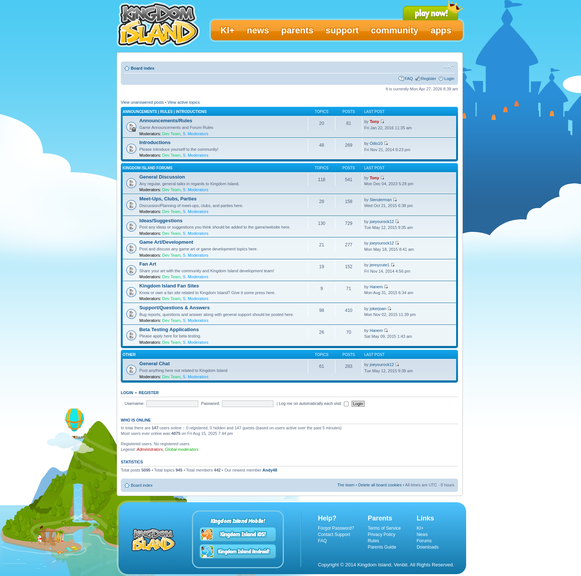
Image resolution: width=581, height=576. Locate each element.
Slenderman (381, 199)
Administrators (150, 449)
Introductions (154, 142)
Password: (210, 403)
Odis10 (376, 143)
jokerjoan (378, 308)
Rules (373, 540)
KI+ (419, 528)
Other (129, 355)
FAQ (409, 78)
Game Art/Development (166, 242)
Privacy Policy (381, 534)
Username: (134, 403)
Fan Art (147, 264)
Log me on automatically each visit (313, 403)
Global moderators (182, 449)
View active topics (183, 102)
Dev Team (171, 133)
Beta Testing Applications (169, 329)
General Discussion (162, 177)
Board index (143, 68)
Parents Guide (382, 547)
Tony (374, 121)
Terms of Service (384, 528)
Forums (424, 540)
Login (449, 78)
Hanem (376, 286)
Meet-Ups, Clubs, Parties (168, 199)
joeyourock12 (382, 221)
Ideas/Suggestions (161, 220)
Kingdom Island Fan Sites (169, 286)
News (422, 534)
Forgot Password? (336, 528)
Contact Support (334, 534)
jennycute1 (379, 265)
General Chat (154, 363)
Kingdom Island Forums (147, 168)
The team (345, 485)
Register (428, 78)
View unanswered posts (142, 102)
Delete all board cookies (380, 485)
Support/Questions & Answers (174, 307)
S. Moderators (195, 133)
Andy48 (269, 470)
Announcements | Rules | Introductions (165, 112)
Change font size (449, 66)
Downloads (427, 547)
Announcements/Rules (165, 120)
